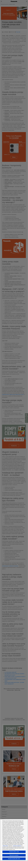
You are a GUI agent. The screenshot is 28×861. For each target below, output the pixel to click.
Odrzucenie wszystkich (14, 855)
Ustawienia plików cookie (14, 851)
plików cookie (5, 845)
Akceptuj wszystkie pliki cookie (14, 858)
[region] (14, 840)
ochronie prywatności (17, 845)
